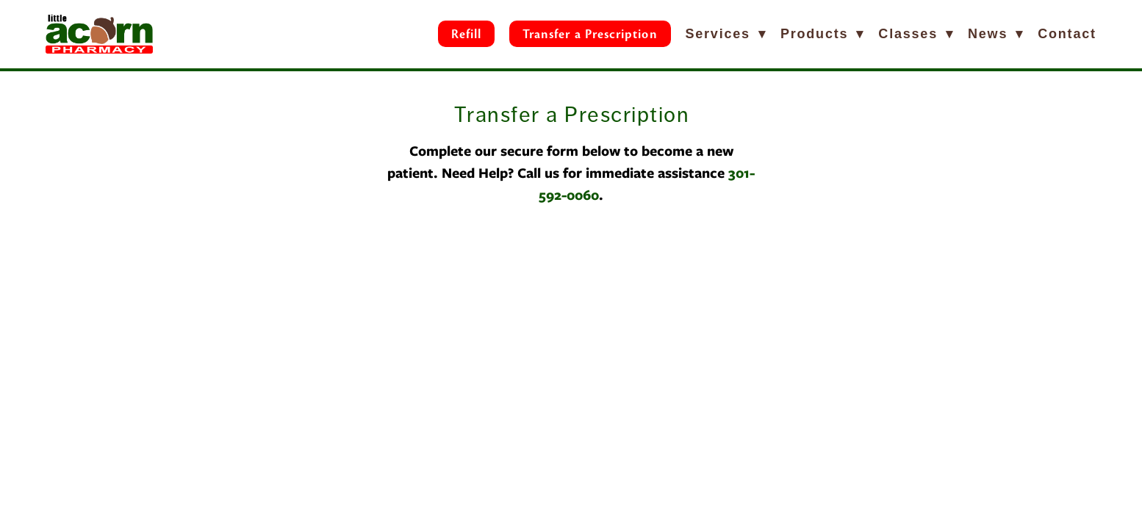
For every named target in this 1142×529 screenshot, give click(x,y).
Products (822, 33)
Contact (1067, 33)
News (995, 33)
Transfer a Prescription (590, 34)
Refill (466, 34)
